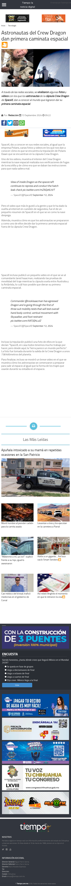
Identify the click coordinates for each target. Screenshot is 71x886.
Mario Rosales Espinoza (14, 866)
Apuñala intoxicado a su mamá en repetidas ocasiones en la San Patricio (31, 452)
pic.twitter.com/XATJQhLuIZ (25, 320)
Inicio (3, 25)
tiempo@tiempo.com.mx (13, 876)
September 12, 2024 (43, 194)
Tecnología (12, 25)
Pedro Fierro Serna (15, 864)
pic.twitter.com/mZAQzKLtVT (39, 189)
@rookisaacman (34, 301)
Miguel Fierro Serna (15, 862)
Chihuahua (8, 874)
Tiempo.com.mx (23, 883)
